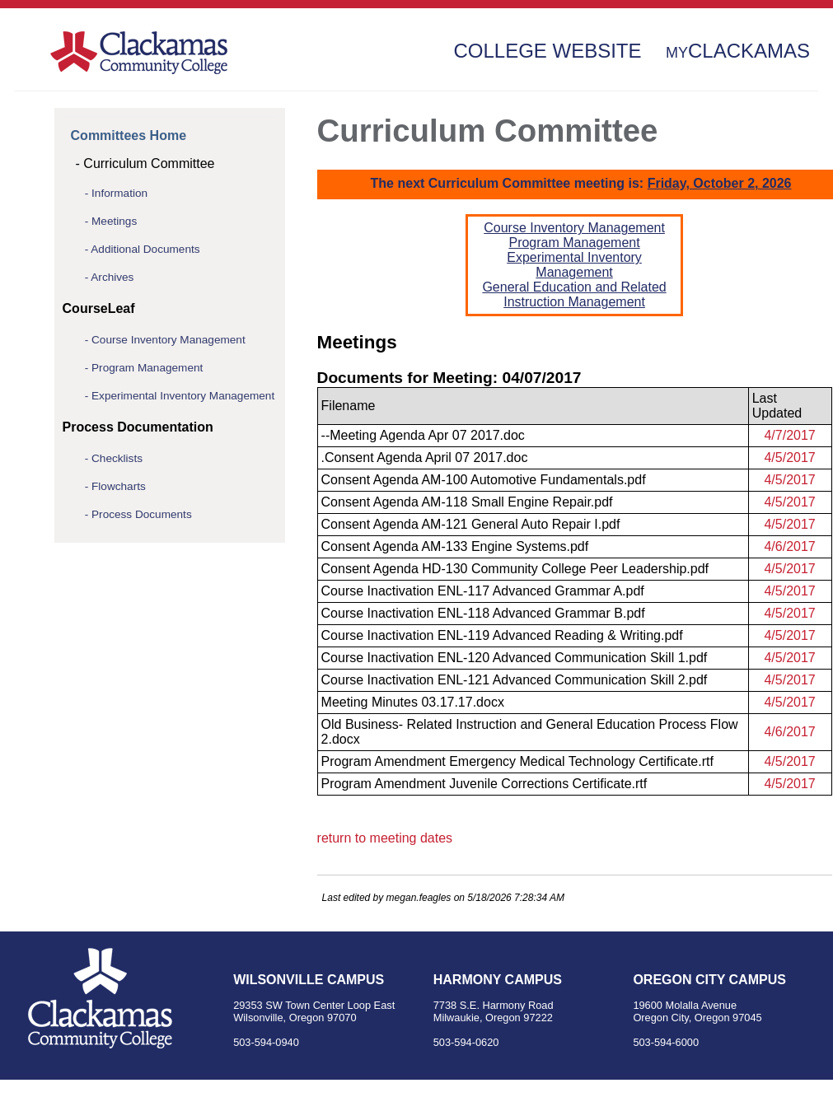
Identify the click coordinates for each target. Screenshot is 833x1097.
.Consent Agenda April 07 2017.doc (424, 457)
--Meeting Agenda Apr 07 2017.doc (423, 435)
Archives (112, 277)
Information (119, 193)
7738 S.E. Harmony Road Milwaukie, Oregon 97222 (493, 1011)
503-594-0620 (466, 1042)
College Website (547, 51)
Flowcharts (118, 486)
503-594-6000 (666, 1042)
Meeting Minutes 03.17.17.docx (412, 702)
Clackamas (738, 51)
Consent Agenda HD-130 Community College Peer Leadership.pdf (515, 569)
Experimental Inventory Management (182, 396)
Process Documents (141, 514)
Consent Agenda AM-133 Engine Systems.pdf (455, 546)
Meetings (114, 221)
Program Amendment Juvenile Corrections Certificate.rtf (484, 784)
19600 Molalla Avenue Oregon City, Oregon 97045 (697, 1011)
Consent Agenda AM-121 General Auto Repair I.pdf (470, 524)
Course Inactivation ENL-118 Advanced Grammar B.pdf (483, 613)
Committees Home (128, 135)
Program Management (147, 368)
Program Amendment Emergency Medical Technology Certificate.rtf (517, 761)
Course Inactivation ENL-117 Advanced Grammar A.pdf (482, 591)
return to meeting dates (385, 838)
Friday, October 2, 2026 (720, 183)
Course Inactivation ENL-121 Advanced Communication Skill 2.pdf (514, 680)
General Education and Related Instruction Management (574, 294)
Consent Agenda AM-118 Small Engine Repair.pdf (467, 502)
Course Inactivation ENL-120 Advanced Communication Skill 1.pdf (514, 658)
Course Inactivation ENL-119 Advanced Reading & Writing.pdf (502, 635)
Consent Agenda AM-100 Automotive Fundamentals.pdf (483, 480)
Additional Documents (145, 249)
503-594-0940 (266, 1042)
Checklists (117, 458)
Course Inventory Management (168, 340)
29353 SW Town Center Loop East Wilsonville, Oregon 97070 (314, 1011)
